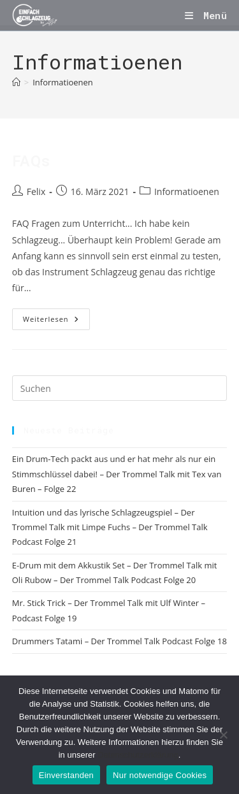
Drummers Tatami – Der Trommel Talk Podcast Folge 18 (119, 641)
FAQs (31, 161)
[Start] (16, 82)
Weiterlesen (56, 319)
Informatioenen (63, 82)
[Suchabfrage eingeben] (120, 388)
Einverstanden (66, 775)
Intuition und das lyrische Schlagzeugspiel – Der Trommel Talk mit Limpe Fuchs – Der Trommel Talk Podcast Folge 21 (110, 527)
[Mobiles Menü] (206, 15)
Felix (36, 191)
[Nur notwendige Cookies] (223, 734)
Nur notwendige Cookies (159, 775)
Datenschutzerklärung (138, 755)
